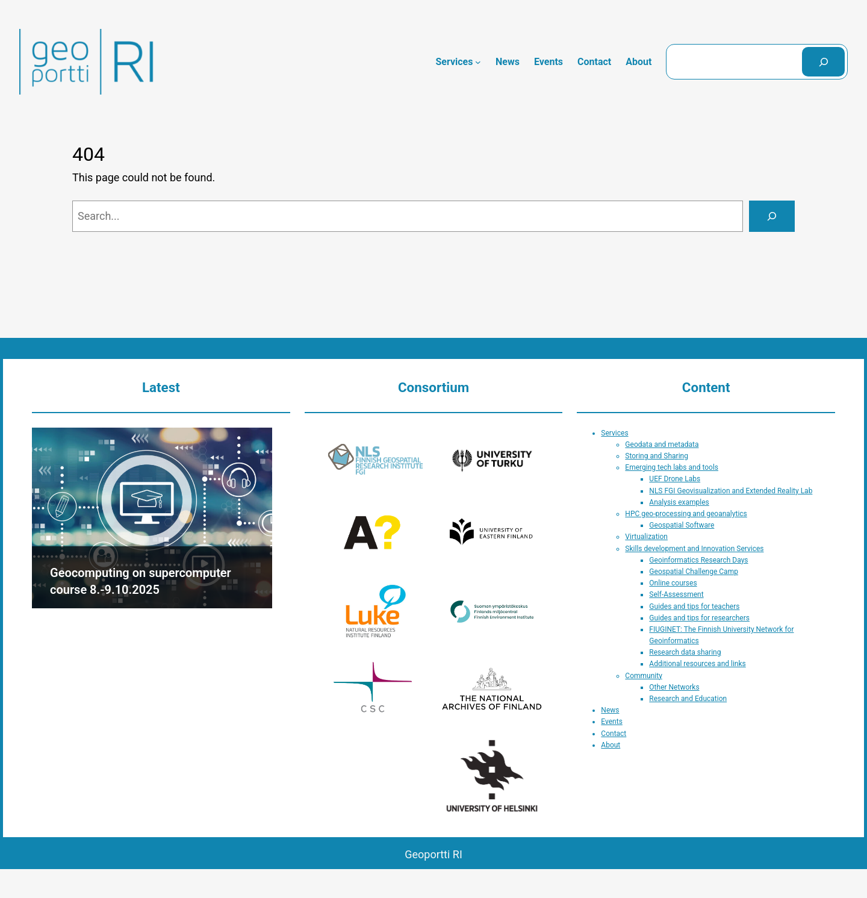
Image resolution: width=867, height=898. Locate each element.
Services (614, 433)
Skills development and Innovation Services (694, 548)
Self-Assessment (676, 594)
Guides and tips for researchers (699, 618)
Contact (613, 733)
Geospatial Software (681, 525)
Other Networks (674, 687)
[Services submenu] (478, 62)
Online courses (673, 583)
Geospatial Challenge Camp (693, 571)
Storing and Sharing (656, 456)
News (610, 710)
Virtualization (646, 536)
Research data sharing (685, 652)
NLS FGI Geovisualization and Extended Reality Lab (730, 491)
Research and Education (688, 698)
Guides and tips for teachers (694, 606)
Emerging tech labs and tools (671, 467)
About (610, 745)
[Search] (823, 61)
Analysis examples (679, 502)
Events (612, 721)
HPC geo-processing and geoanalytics (686, 514)
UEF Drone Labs (674, 479)
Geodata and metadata (661, 444)
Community (643, 676)
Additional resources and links (697, 663)
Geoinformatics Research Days (698, 560)
